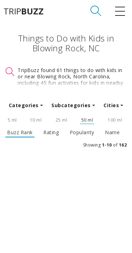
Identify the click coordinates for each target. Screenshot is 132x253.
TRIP (24, 11)
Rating (51, 132)
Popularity (82, 132)
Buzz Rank (20, 132)
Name (112, 132)
